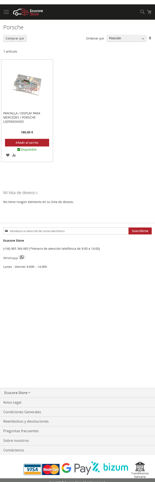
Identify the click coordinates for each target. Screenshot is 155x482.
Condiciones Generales (22, 412)
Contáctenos (13, 450)
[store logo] (28, 12)
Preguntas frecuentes (21, 431)
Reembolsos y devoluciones (26, 421)
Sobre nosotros (16, 440)
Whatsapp (14, 257)
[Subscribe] (140, 230)
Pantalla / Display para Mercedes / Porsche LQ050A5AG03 (21, 117)
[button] (7, 155)
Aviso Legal (12, 402)
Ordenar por (95, 38)
